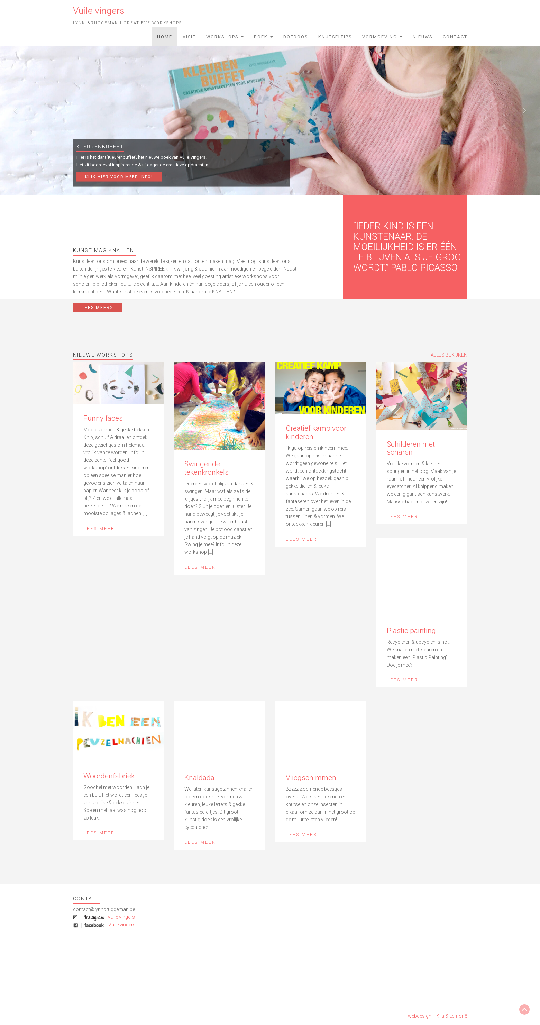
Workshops (225, 36)
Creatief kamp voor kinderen (316, 432)
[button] (13, 107)
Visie (189, 36)
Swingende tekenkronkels (206, 468)
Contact (455, 36)
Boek (263, 36)
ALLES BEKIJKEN (449, 355)
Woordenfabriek (109, 776)
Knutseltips (335, 36)
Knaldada (199, 778)
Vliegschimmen (311, 778)
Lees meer (99, 528)
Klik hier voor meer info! (119, 176)
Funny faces (103, 418)
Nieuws (422, 36)
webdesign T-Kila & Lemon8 (437, 1016)
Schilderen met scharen (411, 448)
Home (164, 36)
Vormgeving (382, 36)
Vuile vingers (121, 917)
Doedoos (295, 36)
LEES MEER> (97, 307)
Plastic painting (411, 630)
